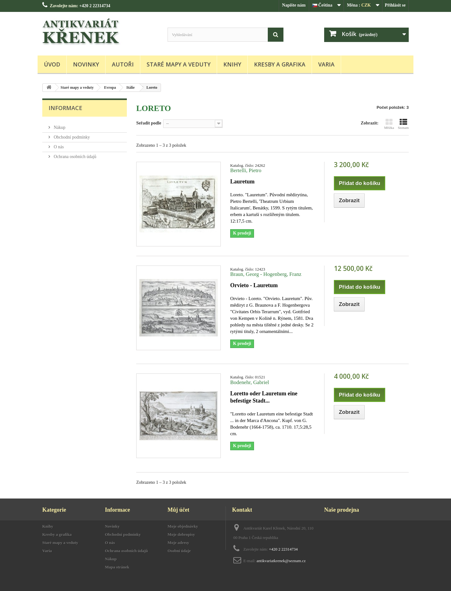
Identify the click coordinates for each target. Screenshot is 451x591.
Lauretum (242, 181)
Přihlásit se (395, 5)
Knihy (232, 64)
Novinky (86, 64)
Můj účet (178, 510)
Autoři (123, 64)
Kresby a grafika (279, 64)
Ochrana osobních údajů (74, 154)
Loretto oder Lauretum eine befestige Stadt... (263, 397)
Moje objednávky (183, 526)
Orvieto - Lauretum (254, 285)
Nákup (59, 125)
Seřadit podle (148, 123)
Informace (65, 108)
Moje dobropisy (181, 534)
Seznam (403, 123)
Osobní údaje (179, 550)
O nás (58, 144)
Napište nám (294, 5)
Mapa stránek (117, 567)
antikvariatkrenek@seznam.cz (281, 560)
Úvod (52, 64)
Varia (326, 64)
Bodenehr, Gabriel (249, 382)
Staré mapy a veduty (178, 64)
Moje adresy (178, 542)
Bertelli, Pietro (245, 170)
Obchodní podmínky (71, 134)
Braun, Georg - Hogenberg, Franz (265, 274)
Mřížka (389, 123)
